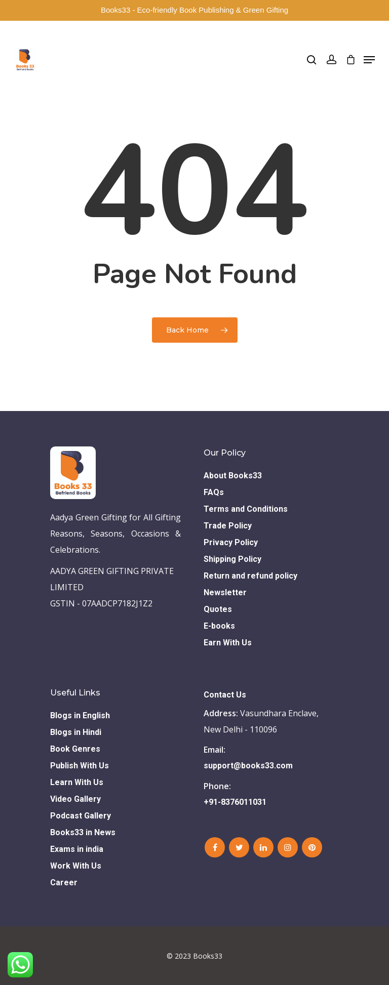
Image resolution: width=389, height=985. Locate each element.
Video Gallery (75, 799)
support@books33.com (248, 765)
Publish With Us (79, 765)
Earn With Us (228, 642)
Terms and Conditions (246, 509)
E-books (219, 626)
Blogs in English (80, 715)
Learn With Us (76, 782)
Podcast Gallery (80, 815)
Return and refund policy (250, 576)
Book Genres (75, 749)
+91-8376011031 (235, 802)
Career (63, 882)
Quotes (218, 609)
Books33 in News (82, 832)
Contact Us (225, 695)
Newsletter (225, 592)
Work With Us (75, 866)
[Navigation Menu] (369, 60)
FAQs (214, 492)
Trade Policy (228, 525)
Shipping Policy (232, 559)
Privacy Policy (231, 542)
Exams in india (76, 849)
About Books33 (233, 475)
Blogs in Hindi (75, 732)
